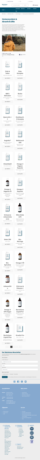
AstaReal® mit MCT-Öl (8, 290)
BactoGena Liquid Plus (7, 336)
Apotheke (15, 374)
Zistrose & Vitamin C (20, 287)
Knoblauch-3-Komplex (20, 118)
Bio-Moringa (20, 240)
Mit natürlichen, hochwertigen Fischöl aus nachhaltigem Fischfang (20, 194)
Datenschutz (5, 411)
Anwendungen (18, 13)
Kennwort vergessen (26, 394)
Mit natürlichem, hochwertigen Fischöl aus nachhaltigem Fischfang (20, 265)
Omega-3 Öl (20, 263)
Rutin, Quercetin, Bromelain (7, 165)
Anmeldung (24, 392)
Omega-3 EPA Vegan (7, 311)
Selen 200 (7, 239)
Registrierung (25, 393)
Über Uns (23, 8)
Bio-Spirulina (7, 264)
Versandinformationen (26, 413)
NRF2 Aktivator (7, 95)
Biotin (20, 94)
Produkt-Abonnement (26, 412)
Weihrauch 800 (20, 141)
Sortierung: (4, 54)
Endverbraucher (5, 374)
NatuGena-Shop (11, 13)
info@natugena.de (9, 400)
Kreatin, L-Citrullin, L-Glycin (20, 337)
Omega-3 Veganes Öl (7, 190)
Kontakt (35, 8)
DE (20, 1)
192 (2, 56)
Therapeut (11, 374)
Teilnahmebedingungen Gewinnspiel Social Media (29, 416)
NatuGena (4, 13)
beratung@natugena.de (10, 403)
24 (23, 54)
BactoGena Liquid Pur (20, 311)
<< (6, 346)
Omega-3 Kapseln (20, 190)
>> (20, 346)
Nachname (4, 367)
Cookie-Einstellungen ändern (20, 457)
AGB (4, 413)
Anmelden (31, 1)
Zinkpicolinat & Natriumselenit (7, 75)
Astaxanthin (7, 287)
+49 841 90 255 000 (9, 397)
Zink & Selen (7, 72)
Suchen (25, 5)
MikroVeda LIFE (20, 216)
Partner (29, 8)
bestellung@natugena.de (10, 401)
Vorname (3, 363)
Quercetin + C (7, 118)
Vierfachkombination (20, 75)
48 (24, 54)
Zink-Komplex (20, 72)
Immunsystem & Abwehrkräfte (28, 13)
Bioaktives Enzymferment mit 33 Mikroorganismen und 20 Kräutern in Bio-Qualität (20, 220)
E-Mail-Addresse (5, 359)
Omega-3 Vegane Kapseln (20, 166)
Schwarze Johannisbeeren (7, 217)
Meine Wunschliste (26, 396)
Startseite (18, 8)
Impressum (5, 412)
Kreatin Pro (20, 335)
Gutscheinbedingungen (26, 417)
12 (22, 54)
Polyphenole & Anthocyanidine (7, 220)
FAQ (16, 11)
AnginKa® (7, 140)
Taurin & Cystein (7, 241)
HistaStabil (7, 164)
